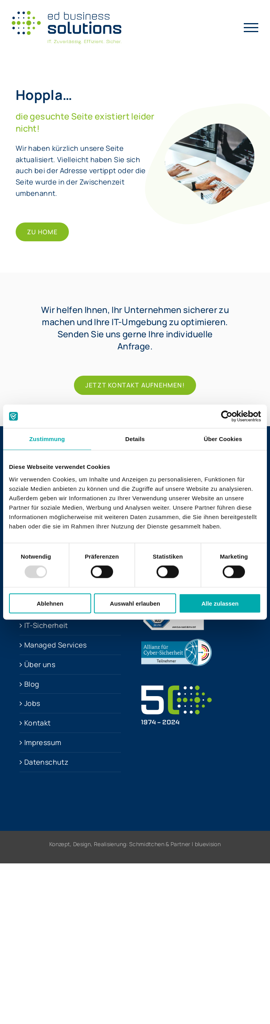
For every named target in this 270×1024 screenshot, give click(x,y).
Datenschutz (46, 762)
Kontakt (37, 722)
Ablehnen (50, 603)
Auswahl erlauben (135, 603)
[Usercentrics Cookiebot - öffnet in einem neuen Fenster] (227, 416)
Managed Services (55, 644)
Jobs (32, 703)
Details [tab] (135, 439)
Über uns (39, 664)
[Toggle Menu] (251, 27)
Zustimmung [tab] (47, 439)
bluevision (208, 844)
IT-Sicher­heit (46, 625)
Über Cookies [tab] (223, 439)
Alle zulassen (220, 603)
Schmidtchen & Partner (160, 844)
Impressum (42, 742)
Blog (31, 684)
